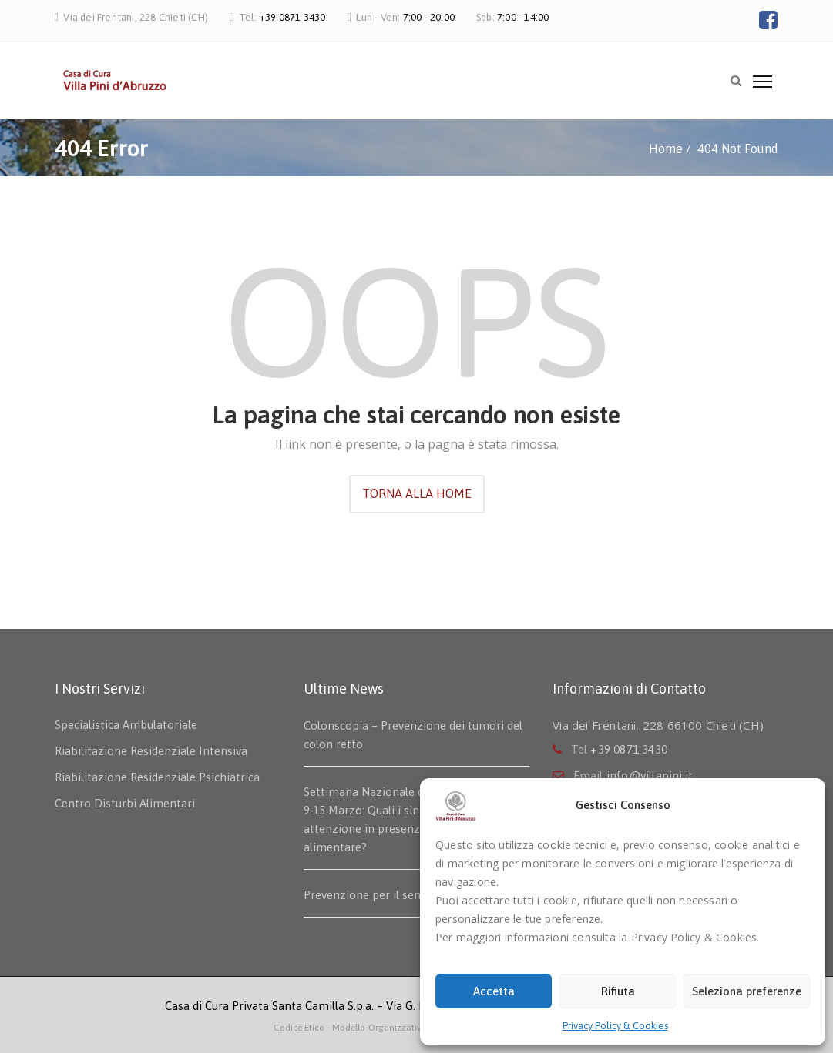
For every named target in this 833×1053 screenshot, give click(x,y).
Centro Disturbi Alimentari (125, 803)
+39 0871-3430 (293, 17)
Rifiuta (618, 991)
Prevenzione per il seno (366, 894)
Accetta (494, 991)
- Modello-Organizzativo (377, 1027)
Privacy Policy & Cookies (615, 1025)
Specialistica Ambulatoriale (126, 724)
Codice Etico (300, 1027)
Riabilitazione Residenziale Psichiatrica (157, 777)
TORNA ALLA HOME (417, 493)
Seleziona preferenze (746, 991)
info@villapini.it (649, 775)
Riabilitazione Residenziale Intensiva (151, 750)
